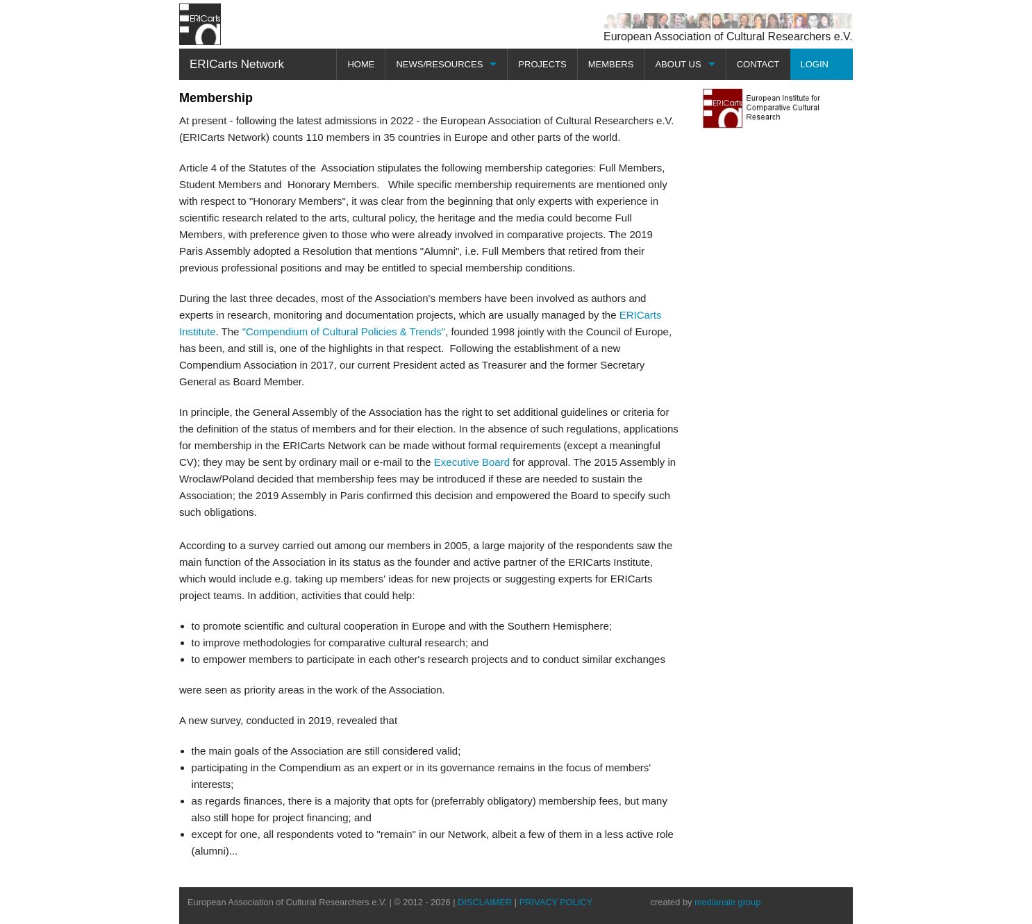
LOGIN (815, 64)
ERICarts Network (237, 64)
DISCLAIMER (485, 902)
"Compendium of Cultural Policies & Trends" (343, 331)
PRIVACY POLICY (556, 902)
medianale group (727, 902)
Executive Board (472, 462)
